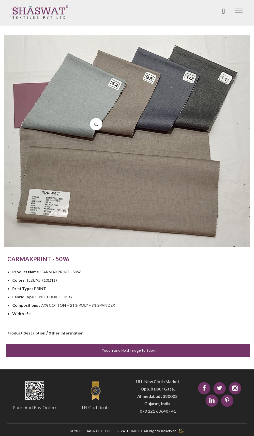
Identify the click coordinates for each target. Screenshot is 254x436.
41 (173, 411)
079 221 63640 (154, 411)
